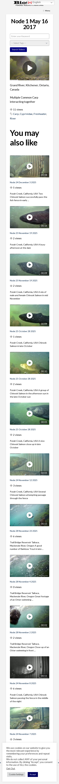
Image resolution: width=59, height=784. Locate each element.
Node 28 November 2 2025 (23, 632)
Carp (16, 113)
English (34, 2)
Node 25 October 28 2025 (23, 331)
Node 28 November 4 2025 (23, 581)
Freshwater (40, 113)
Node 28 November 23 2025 (23, 531)
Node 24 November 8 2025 (23, 683)
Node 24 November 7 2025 (23, 734)
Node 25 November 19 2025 (23, 233)
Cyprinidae (26, 113)
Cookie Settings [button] (16, 774)
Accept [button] (33, 774)
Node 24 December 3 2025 (23, 182)
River (13, 118)
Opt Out (10, 768)
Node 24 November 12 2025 (23, 480)
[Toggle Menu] (46, 10)
